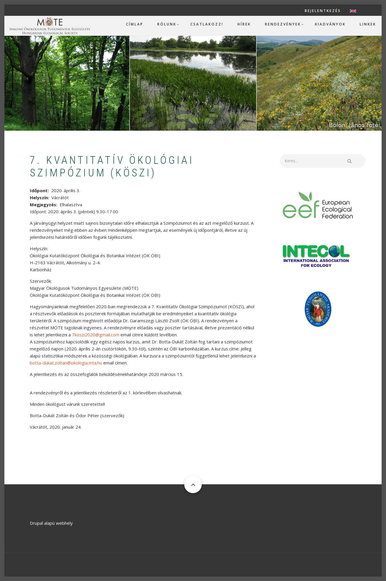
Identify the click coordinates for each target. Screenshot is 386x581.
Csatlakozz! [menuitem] (206, 24)
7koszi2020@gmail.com (95, 335)
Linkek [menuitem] (368, 24)
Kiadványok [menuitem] (330, 24)
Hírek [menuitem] (244, 24)
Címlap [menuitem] (134, 24)
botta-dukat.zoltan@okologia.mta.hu (66, 363)
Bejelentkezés (323, 11)
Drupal (36, 523)
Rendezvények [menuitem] (283, 24)
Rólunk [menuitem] (166, 24)
